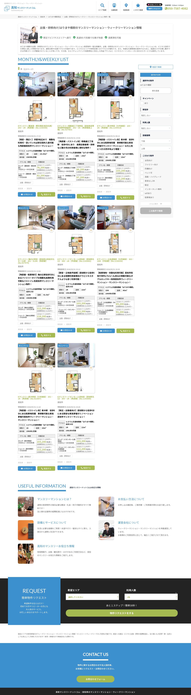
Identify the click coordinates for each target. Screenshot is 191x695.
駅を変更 (155, 90)
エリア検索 (102, 10)
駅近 (147, 184)
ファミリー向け (151, 164)
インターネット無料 (153, 189)
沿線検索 (114, 10)
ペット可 (148, 172)
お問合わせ (28, 194)
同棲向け (148, 168)
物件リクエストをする (122, 613)
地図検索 (126, 10)
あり (146, 103)
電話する (47, 194)
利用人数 (131, 590)
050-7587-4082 (178, 8)
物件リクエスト (154, 8)
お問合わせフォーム (95, 679)
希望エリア (74, 590)
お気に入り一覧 (155, 4)
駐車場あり (149, 197)
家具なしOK (150, 180)
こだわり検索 (138, 10)
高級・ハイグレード (153, 176)
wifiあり (148, 193)
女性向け (148, 160)
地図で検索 (157, 67)
